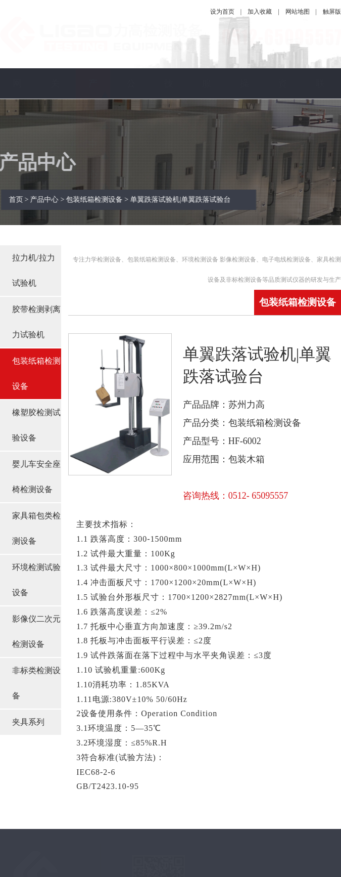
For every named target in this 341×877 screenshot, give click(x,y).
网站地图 (297, 11)
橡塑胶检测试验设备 (36, 425)
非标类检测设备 (36, 683)
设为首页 (222, 11)
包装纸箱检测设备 (36, 373)
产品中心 (93, 129)
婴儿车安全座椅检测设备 (36, 477)
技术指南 (168, 129)
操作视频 (244, 129)
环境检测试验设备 (36, 580)
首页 (20, 199)
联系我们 (320, 129)
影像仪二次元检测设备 (36, 631)
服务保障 (206, 129)
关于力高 (55, 129)
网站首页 (17, 129)
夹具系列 (28, 722)
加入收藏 (260, 11)
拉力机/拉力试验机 (33, 270)
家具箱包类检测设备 (36, 528)
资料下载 (282, 129)
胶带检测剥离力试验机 (36, 322)
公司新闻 (130, 129)
